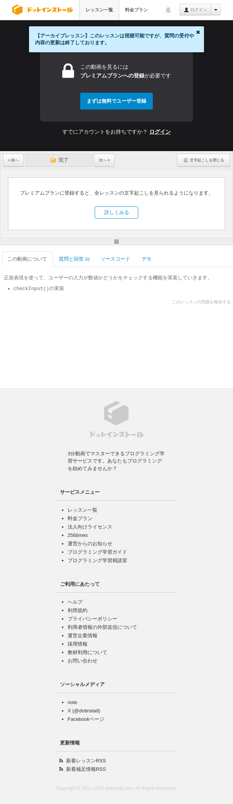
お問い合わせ (82, 661)
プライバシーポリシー (92, 619)
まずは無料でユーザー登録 (116, 101)
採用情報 (77, 644)
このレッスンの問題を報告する (201, 302)
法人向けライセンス (90, 527)
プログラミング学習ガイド (97, 552)
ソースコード (115, 259)
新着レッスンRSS (86, 761)
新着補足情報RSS (86, 769)
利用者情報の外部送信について (102, 627)
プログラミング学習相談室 (97, 560)
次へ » (104, 160)
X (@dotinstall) (84, 711)
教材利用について (87, 652)
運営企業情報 (82, 635)
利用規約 (77, 610)
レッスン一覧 (99, 10)
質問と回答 (74, 259)
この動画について (27, 259)
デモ (147, 259)
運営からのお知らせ (90, 543)
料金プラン (136, 10)
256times (78, 535)
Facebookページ (86, 719)
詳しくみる (116, 212)
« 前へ (13, 160)
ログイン (195, 10)
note (72, 702)
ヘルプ (75, 602)
